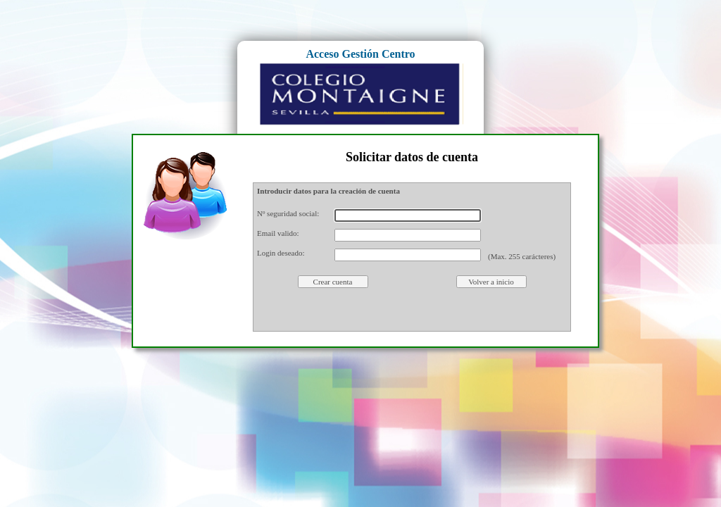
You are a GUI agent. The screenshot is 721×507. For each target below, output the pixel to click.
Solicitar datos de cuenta (412, 157)
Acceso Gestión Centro (360, 54)
